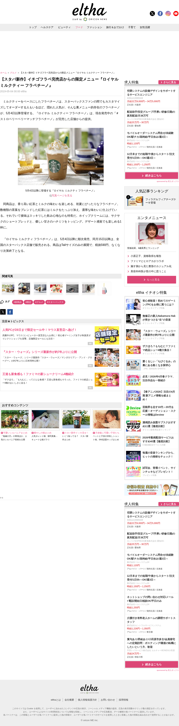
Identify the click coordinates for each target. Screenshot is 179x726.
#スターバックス (55, 302)
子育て (132, 27)
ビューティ (64, 27)
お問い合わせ (108, 699)
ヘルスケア (47, 27)
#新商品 (18, 302)
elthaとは (56, 699)
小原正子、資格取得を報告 (146, 255)
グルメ (13, 72)
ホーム (3, 72)
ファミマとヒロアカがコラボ (147, 261)
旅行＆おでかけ (115, 27)
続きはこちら (153, 175)
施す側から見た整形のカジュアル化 (151, 266)
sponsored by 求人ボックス (168, 181)
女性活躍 (145, 27)
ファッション (94, 27)
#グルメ (39, 302)
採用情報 (123, 699)
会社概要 (69, 699)
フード (79, 27)
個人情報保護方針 (87, 699)
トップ (33, 27)
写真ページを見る (62, 195)
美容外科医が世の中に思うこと (148, 271)
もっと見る (153, 279)
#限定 (28, 302)
